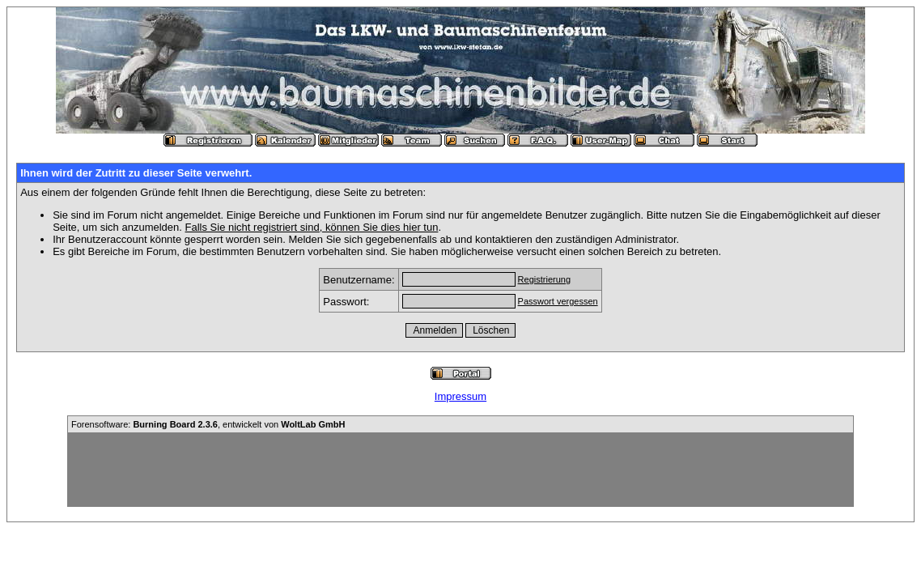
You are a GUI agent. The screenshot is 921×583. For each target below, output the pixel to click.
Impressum (460, 396)
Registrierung (544, 279)
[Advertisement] (460, 469)
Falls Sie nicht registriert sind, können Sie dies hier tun (312, 227)
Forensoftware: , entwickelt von (208, 424)
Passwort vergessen (558, 301)
